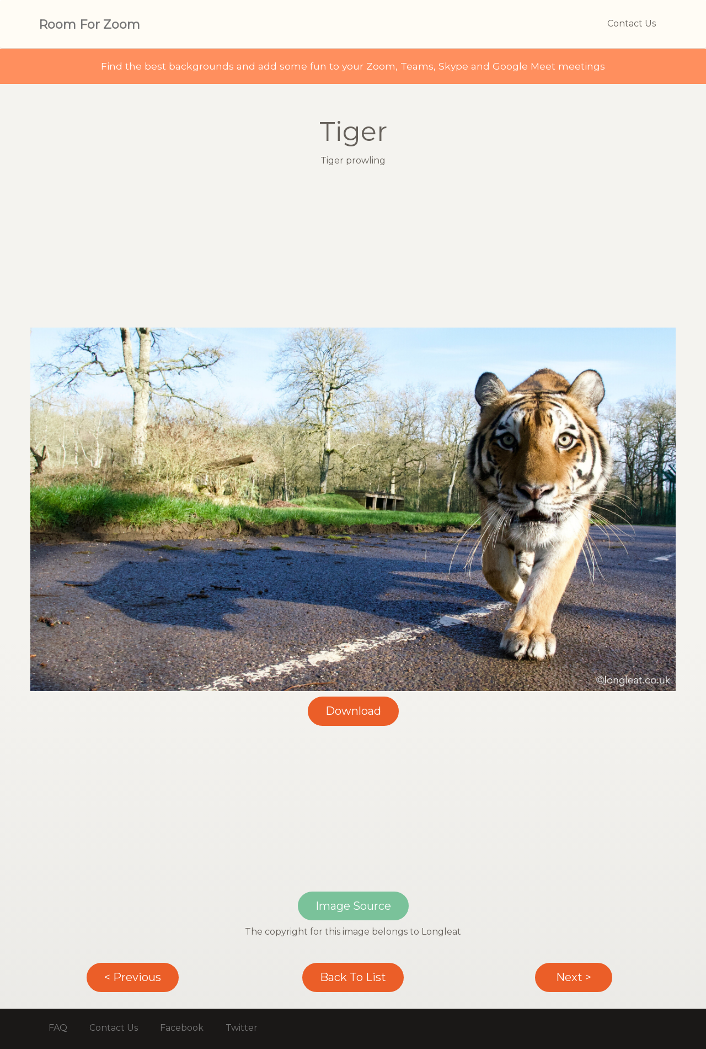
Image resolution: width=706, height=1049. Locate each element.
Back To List (353, 977)
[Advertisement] (353, 250)
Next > (573, 977)
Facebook (182, 1027)
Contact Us (631, 23)
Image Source (353, 906)
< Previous (132, 977)
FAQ (58, 1027)
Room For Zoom (89, 24)
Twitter (242, 1027)
